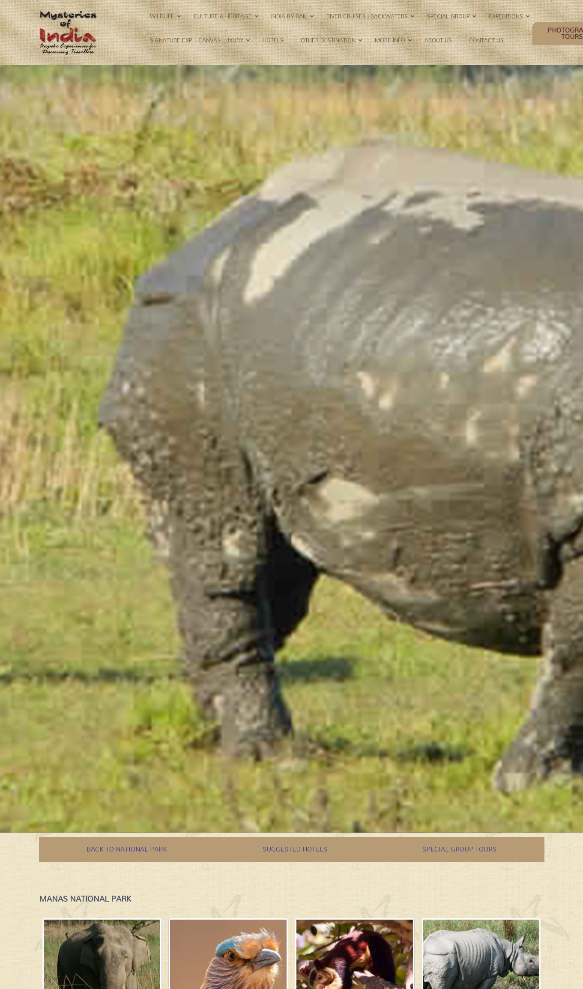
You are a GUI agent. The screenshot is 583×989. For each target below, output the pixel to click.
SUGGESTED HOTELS (295, 849)
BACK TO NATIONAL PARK (127, 849)
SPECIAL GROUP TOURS (459, 849)
